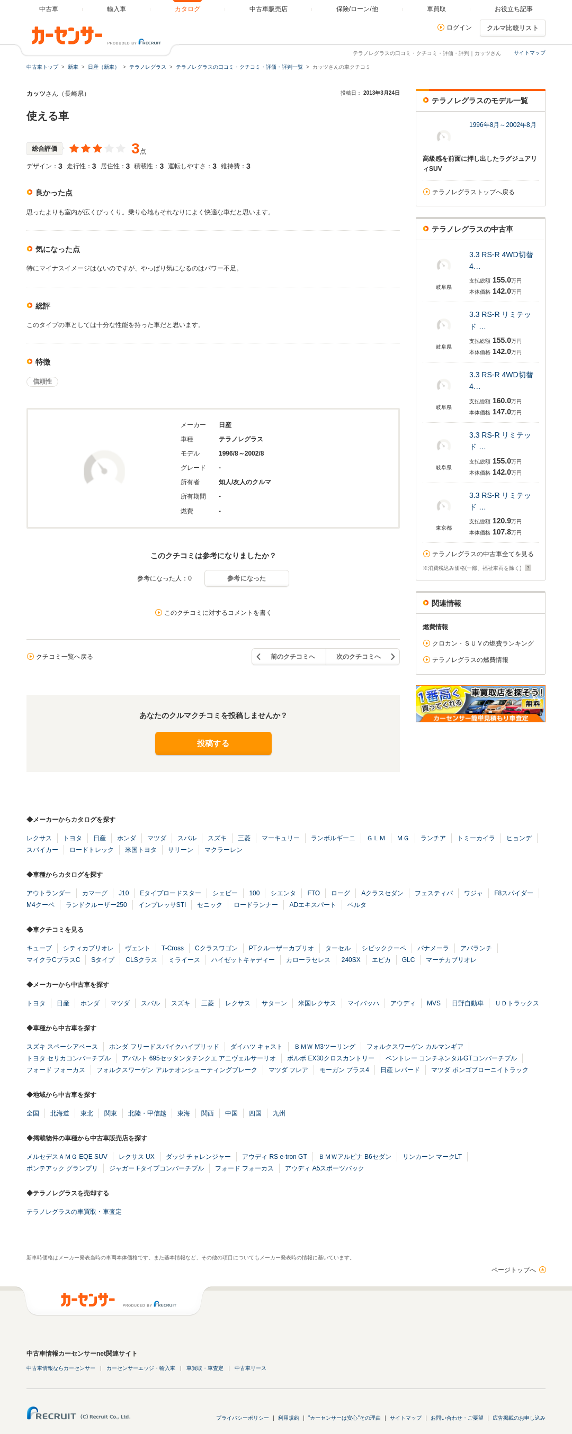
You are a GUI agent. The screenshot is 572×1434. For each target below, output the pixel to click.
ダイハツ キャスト (256, 1046)
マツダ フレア (288, 1070)
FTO (313, 893)
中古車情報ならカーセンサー (60, 1368)
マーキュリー (281, 838)
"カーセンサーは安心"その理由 (344, 1418)
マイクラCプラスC (53, 960)
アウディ (403, 1003)
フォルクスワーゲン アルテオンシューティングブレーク (176, 1070)
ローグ (340, 893)
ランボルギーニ (333, 838)
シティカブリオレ (88, 948)
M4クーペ (40, 905)
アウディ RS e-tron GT (274, 1156)
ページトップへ (513, 1270)
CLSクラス (141, 960)
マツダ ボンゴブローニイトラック (479, 1070)
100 (254, 893)
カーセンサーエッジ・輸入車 (140, 1368)
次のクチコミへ (358, 656)
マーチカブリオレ (451, 960)
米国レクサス (317, 1003)
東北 (87, 1113)
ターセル (338, 948)
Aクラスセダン (382, 893)
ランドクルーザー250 (96, 905)
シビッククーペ (384, 948)
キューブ (39, 948)
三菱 (244, 838)
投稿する (213, 743)
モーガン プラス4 (344, 1070)
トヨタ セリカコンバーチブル (68, 1058)
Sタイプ (102, 960)
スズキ (217, 838)
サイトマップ (530, 53)
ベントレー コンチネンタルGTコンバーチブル (451, 1058)
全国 (32, 1113)
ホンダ (126, 838)
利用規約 (288, 1418)
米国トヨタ (141, 850)
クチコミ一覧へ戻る (64, 656)
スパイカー (42, 850)
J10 (124, 893)
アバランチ (476, 948)
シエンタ (283, 893)
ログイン (459, 27)
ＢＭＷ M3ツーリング (324, 1046)
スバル (186, 838)
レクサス (39, 838)
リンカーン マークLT (432, 1156)
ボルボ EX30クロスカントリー (330, 1058)
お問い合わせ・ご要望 (457, 1418)
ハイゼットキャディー (243, 960)
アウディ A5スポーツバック (324, 1168)
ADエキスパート (312, 905)
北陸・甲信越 (147, 1113)
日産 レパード (400, 1070)
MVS (434, 1003)
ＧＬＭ (376, 838)
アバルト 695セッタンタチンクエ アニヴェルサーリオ (199, 1058)
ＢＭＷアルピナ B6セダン (354, 1156)
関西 (207, 1113)
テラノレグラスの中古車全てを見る (483, 554)
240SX (351, 960)
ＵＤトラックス (517, 1003)
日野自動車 (468, 1003)
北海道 (59, 1113)
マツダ (156, 838)
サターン (274, 1003)
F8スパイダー (513, 893)
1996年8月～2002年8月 (503, 125)
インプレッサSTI (162, 905)
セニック (209, 905)
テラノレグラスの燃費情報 (470, 660)
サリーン (180, 850)
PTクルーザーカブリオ (281, 948)
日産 (99, 838)
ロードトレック (91, 850)
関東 (110, 1113)
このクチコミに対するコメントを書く (218, 612)
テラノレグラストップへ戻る (473, 192)
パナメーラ (433, 948)
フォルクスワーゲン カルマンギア (415, 1046)
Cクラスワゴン (216, 948)
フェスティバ (434, 893)
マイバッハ (363, 1003)
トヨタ (72, 838)
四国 (255, 1113)
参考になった (246, 578)
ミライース (184, 960)
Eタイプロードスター (170, 893)
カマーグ (95, 893)
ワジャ (473, 893)
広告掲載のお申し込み (519, 1418)
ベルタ (357, 905)
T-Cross (173, 948)
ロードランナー (256, 905)
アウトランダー (48, 893)
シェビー (225, 893)
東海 (183, 1113)
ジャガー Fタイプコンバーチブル (156, 1168)
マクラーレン (223, 850)
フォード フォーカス (55, 1070)
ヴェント (137, 948)
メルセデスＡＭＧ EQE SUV (67, 1156)
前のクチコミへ (293, 656)
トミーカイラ (476, 838)
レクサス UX (137, 1156)
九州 (279, 1113)
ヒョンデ (519, 838)
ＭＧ (403, 838)
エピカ (381, 960)
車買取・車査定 (205, 1368)
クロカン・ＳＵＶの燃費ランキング (483, 643)
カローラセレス (308, 960)
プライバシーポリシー (242, 1418)
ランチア (433, 838)
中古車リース (250, 1368)
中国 (231, 1113)
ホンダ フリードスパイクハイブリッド (164, 1046)
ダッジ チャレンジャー (198, 1156)
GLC (408, 960)
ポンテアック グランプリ (62, 1168)
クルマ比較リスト (513, 28)
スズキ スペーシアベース (62, 1046)
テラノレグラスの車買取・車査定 (74, 1211)
